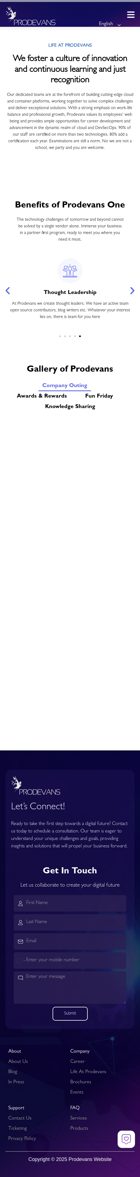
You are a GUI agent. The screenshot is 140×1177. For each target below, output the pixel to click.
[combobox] (20, 960)
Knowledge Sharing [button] (70, 407)
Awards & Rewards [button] (42, 396)
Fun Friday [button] (99, 396)
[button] (7, 291)
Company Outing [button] (64, 386)
